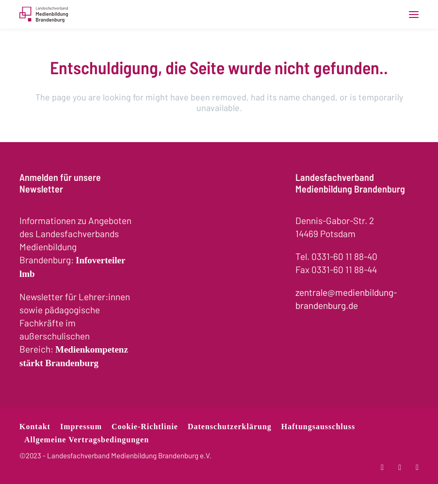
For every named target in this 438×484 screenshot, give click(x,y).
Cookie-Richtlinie (145, 426)
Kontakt (34, 426)
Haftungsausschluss (318, 426)
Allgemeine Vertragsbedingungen (86, 440)
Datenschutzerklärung (230, 426)
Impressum (81, 426)
